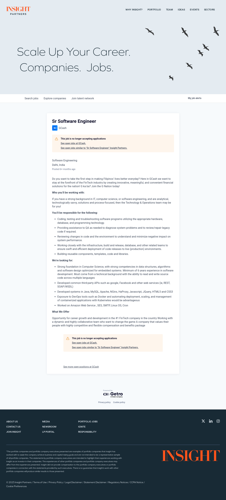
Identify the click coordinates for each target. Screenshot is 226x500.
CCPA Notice (137, 482)
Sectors (209, 9)
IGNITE (82, 426)
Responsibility (87, 431)
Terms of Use (40, 482)
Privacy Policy (56, 482)
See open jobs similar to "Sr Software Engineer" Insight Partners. (94, 148)
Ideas (181, 9)
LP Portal (48, 431)
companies (55, 98)
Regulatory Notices (118, 482)
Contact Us (13, 426)
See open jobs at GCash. (73, 143)
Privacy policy (104, 402)
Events (194, 9)
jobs (31, 98)
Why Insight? (134, 9)
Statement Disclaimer (95, 482)
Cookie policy (119, 402)
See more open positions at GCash (81, 366)
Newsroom (49, 426)
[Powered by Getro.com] (113, 394)
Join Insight (13, 431)
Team (169, 9)
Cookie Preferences (16, 486)
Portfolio (154, 9)
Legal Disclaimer (73, 482)
